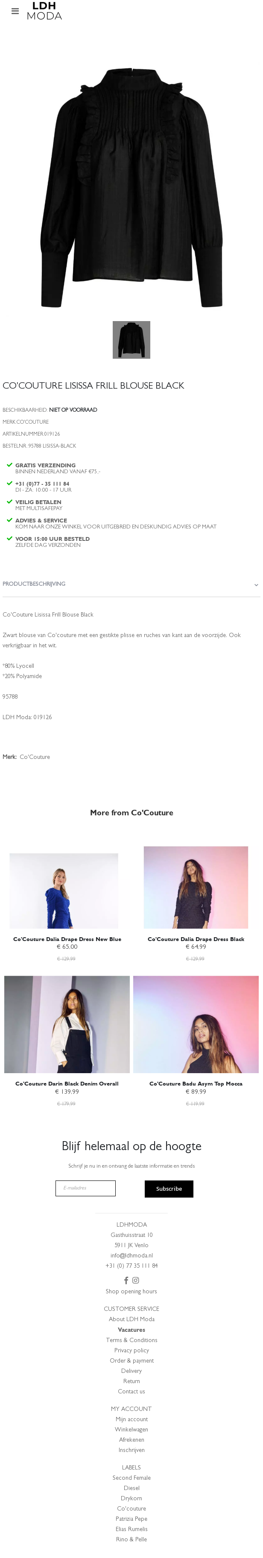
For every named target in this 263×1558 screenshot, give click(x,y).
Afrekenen (131, 1440)
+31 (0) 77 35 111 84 (131, 1266)
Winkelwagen (131, 1430)
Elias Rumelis (132, 1530)
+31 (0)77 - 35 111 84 (42, 484)
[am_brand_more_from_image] (67, 880)
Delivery (131, 1372)
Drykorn (131, 1499)
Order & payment (132, 1361)
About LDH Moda (132, 1320)
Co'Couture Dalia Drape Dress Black (196, 939)
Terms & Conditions (132, 1341)
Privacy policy (131, 1351)
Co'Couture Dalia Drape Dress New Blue (67, 939)
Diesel (132, 1489)
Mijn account (132, 1420)
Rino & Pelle (131, 1540)
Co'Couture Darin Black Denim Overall (67, 1083)
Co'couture (131, 1509)
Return (131, 1382)
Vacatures (131, 1330)
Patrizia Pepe (131, 1520)
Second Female (132, 1478)
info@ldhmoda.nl (132, 1256)
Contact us (131, 1392)
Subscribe (169, 1188)
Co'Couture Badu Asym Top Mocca (196, 1083)
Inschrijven (132, 1451)
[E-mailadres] (86, 1188)
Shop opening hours (131, 1292)
